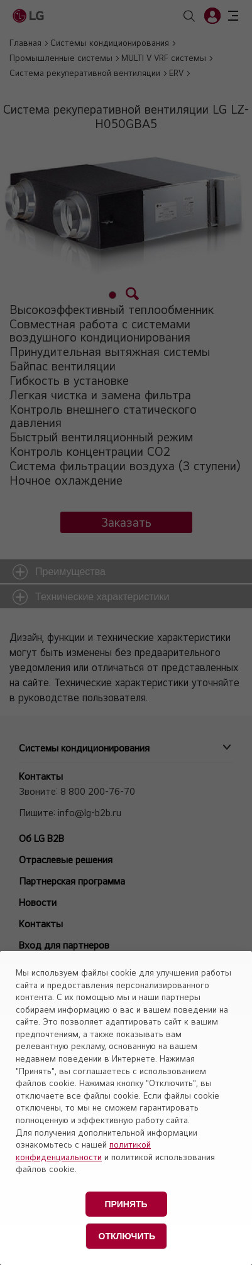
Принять (125, 1204)
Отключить (127, 1236)
